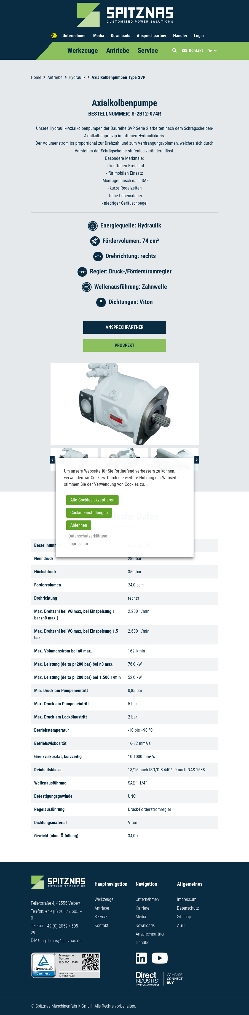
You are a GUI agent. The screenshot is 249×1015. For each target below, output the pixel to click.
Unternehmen (75, 35)
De (209, 50)
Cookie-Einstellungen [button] (89, 512)
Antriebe (117, 50)
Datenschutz (188, 909)
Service (148, 50)
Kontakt (101, 926)
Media (98, 35)
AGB (181, 926)
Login (199, 35)
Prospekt (125, 345)
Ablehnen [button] (78, 525)
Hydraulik (77, 77)
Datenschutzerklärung (87, 536)
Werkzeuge (82, 50)
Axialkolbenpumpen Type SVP (118, 77)
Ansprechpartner (152, 35)
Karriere (142, 909)
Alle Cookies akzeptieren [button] (92, 500)
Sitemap (184, 917)
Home (36, 77)
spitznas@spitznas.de (62, 942)
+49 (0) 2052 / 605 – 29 (56, 931)
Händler (180, 35)
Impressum (186, 901)
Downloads (120, 35)
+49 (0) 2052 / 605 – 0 (56, 916)
